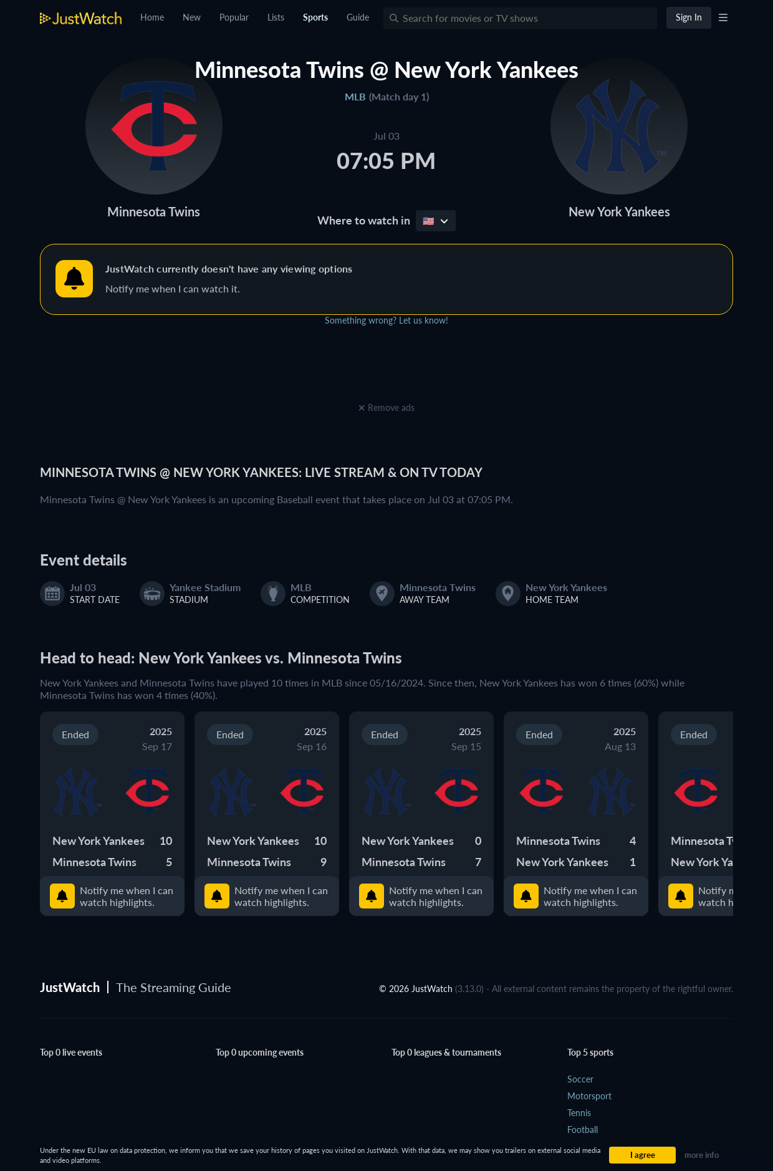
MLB (355, 96)
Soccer (580, 1079)
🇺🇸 (435, 220)
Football (582, 1129)
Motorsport (589, 1096)
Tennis (579, 1112)
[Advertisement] (386, 371)
